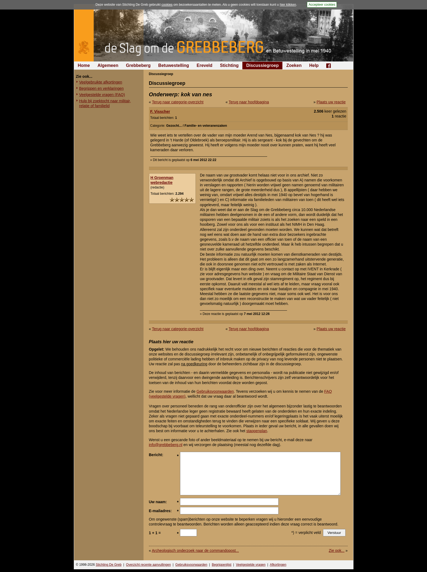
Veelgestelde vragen (251, 565)
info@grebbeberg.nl (165, 445)
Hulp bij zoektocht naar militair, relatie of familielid (105, 103)
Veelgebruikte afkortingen (100, 82)
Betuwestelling (173, 65)
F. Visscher (160, 111)
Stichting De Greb (108, 565)
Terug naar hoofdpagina (249, 102)
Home (84, 65)
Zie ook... (336, 550)
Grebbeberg (138, 65)
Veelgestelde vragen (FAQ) (102, 94)
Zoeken (293, 65)
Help (314, 65)
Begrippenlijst (221, 565)
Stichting (229, 65)
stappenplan (256, 431)
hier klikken (288, 5)
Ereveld (204, 65)
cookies (167, 5)
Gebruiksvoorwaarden (215, 391)
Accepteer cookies (322, 5)
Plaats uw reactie (331, 102)
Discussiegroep (262, 65)
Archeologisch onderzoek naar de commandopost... (195, 550)
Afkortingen (278, 565)
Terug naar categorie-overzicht (177, 102)
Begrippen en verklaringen (101, 88)
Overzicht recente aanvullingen (148, 565)
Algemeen (107, 65)
